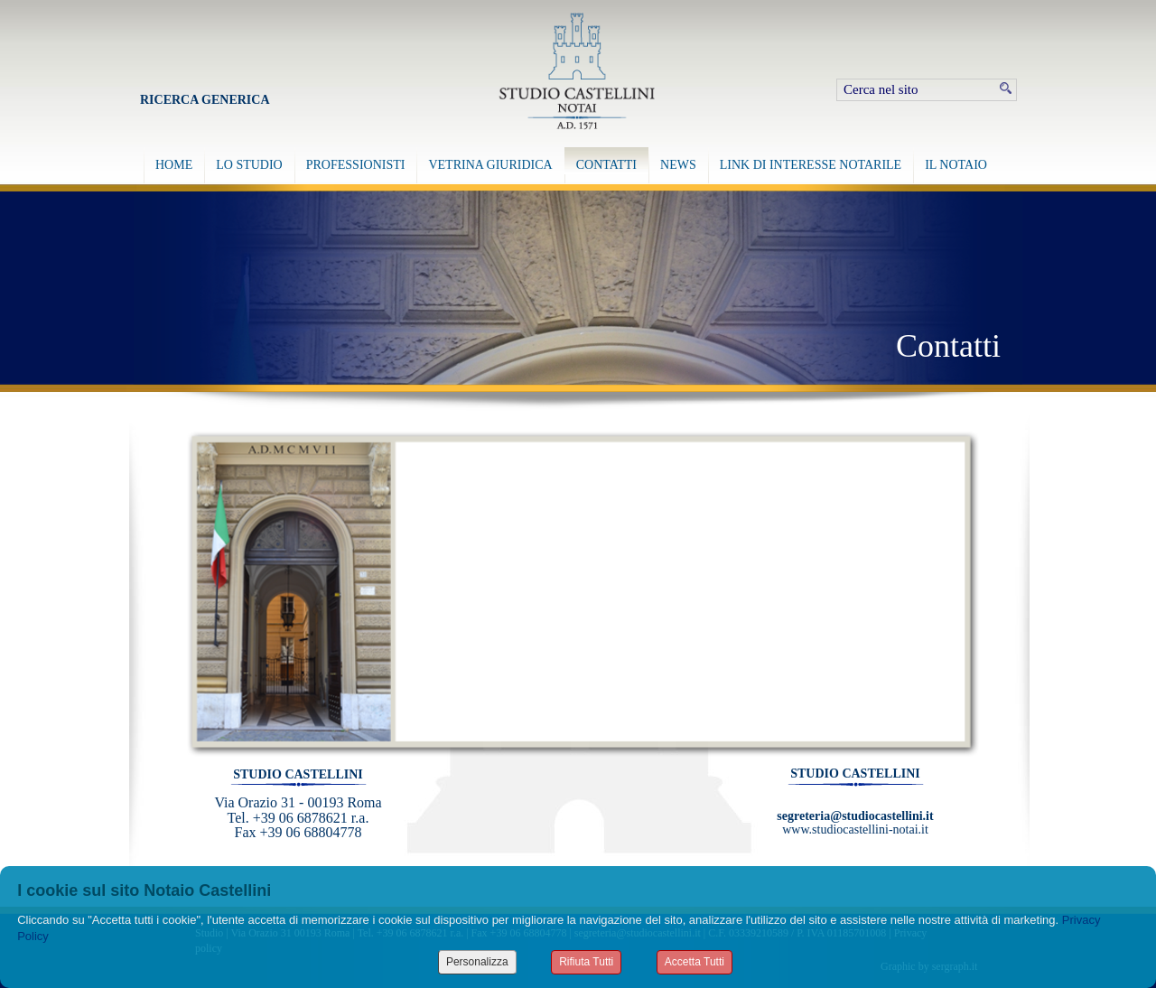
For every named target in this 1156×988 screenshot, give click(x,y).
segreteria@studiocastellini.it (855, 816)
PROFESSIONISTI (356, 165)
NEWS (678, 165)
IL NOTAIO (956, 165)
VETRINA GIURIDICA (490, 165)
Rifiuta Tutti (586, 961)
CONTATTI (606, 165)
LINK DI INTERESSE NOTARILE (810, 165)
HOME (173, 165)
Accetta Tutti (694, 961)
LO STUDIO (249, 165)
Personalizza (477, 961)
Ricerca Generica (205, 100)
